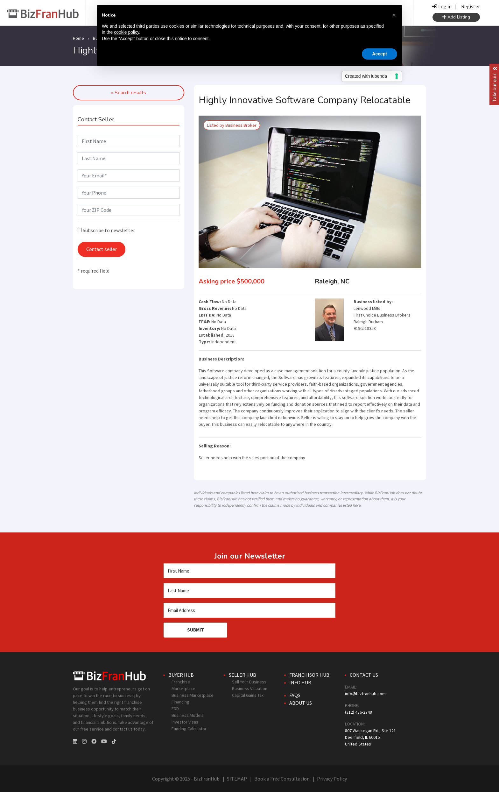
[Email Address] (249, 610)
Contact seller (101, 249)
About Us (300, 703)
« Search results (128, 92)
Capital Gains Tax (248, 695)
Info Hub (300, 682)
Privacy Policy (332, 778)
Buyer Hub (181, 675)
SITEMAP (237, 778)
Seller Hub (242, 675)
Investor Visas (185, 722)
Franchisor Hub (309, 675)
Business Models (188, 715)
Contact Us (364, 675)
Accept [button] (379, 53)
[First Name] (249, 570)
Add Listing (456, 17)
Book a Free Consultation (282, 778)
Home (78, 38)
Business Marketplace (193, 695)
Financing (180, 702)
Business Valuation (249, 688)
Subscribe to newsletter (106, 230)
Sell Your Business (249, 682)
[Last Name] (249, 590)
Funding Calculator (189, 728)
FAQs (294, 695)
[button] (394, 15)
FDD (175, 708)
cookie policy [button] (126, 32)
